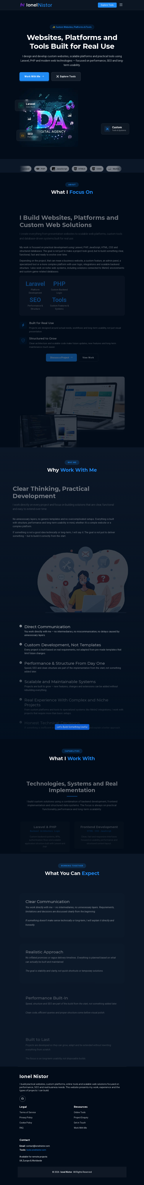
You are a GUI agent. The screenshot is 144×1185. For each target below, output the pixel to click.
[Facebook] (22, 1099)
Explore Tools (107, 5)
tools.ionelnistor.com (36, 1150)
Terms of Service (27, 1112)
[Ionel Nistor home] (35, 5)
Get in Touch (80, 1123)
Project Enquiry (81, 1117)
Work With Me (80, 1128)
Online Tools (80, 1112)
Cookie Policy (25, 1123)
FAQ (21, 1128)
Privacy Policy (25, 1117)
